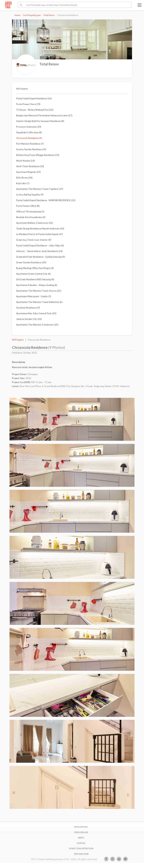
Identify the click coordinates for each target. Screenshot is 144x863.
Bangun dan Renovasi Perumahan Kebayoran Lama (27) (44, 115)
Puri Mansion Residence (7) (30, 143)
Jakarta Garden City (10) (29, 319)
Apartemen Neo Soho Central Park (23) (36, 313)
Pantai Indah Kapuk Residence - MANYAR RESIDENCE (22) (45, 200)
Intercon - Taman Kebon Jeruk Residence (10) (39, 251)
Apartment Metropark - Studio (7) (33, 296)
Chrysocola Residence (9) (29, 138)
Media (81, 837)
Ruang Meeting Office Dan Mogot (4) (35, 268)
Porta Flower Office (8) (28, 206)
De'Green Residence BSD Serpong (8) (35, 279)
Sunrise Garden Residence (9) (31, 149)
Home (17, 15)
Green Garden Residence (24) (31, 262)
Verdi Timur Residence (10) (30, 166)
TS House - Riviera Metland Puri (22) (35, 109)
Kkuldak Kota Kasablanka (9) (31, 217)
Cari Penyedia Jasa (31, 15)
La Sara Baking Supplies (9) (30, 194)
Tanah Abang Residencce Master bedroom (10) (40, 228)
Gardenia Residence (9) (28, 307)
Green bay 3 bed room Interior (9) (33, 239)
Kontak (81, 843)
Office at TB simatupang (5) (30, 211)
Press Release (81, 832)
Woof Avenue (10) (25, 160)
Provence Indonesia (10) (28, 126)
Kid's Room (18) (24, 177)
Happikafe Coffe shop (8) (29, 132)
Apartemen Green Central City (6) (33, 273)
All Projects (22, 88)
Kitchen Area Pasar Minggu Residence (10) (37, 155)
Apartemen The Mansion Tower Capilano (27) (39, 189)
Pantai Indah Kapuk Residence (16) (34, 98)
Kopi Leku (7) (23, 183)
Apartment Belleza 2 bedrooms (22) (34, 223)
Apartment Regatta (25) (28, 172)
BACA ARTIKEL (81, 827)
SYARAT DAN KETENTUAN (81, 848)
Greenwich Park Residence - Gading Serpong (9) (40, 256)
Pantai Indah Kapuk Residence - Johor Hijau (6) (40, 245)
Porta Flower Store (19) (28, 104)
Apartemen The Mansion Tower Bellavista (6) (39, 302)
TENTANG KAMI (81, 854)
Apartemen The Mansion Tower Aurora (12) (38, 290)
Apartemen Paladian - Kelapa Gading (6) (36, 285)
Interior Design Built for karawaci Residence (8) (40, 121)
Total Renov (48, 15)
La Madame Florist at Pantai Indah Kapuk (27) (39, 234)
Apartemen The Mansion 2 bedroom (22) (37, 324)
